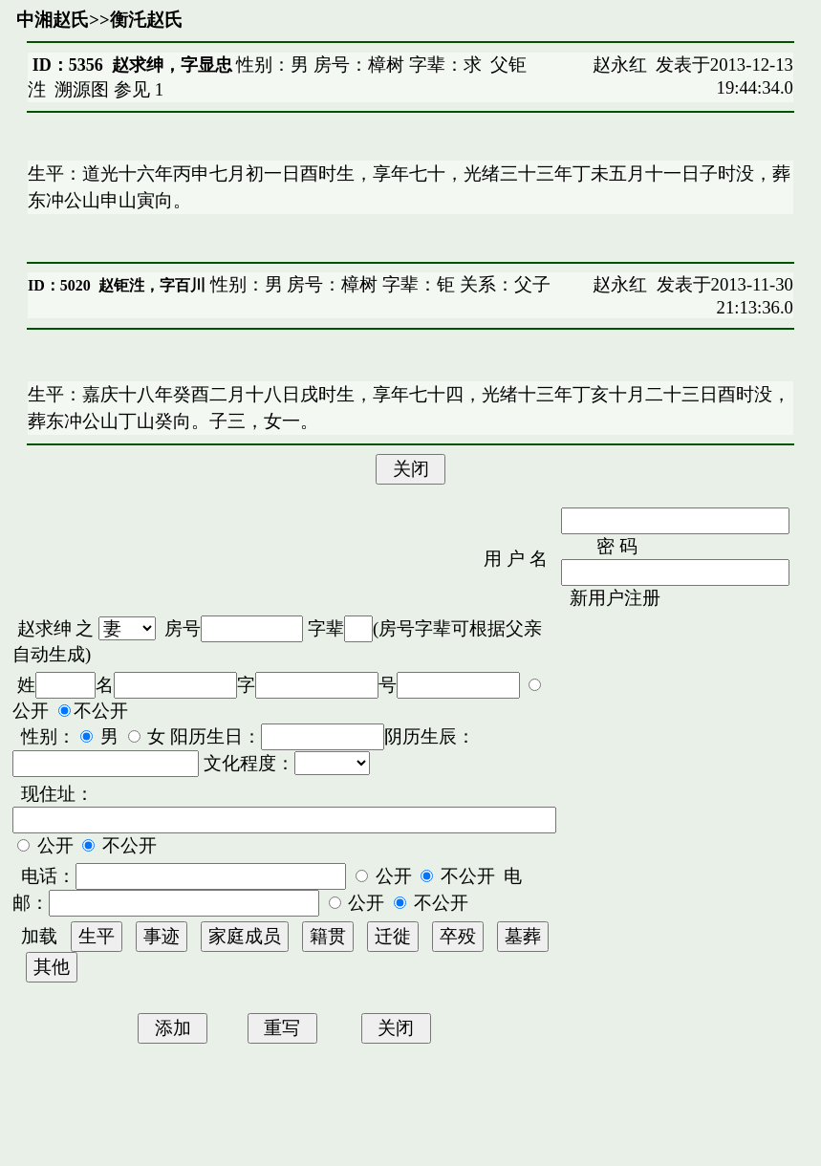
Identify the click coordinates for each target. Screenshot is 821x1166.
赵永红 (620, 64)
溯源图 (81, 89)
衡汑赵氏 (146, 20)
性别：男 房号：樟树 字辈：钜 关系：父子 (378, 284)
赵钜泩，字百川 (151, 285)
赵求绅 (44, 628)
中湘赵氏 (52, 20)
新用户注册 (615, 598)
